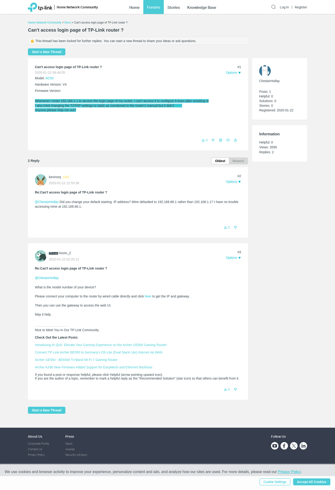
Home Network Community (44, 22)
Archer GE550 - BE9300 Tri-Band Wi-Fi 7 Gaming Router (76, 360)
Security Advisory (76, 455)
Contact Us (35, 449)
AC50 (49, 78)
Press (69, 436)
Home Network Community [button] (77, 7)
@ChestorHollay (47, 202)
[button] (235, 140)
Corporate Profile (38, 443)
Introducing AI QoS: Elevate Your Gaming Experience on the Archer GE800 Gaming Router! (101, 345)
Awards (70, 449)
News (68, 443)
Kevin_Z (65, 253)
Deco (67, 22)
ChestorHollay (269, 81)
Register (301, 7)
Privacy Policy (36, 455)
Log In (284, 7)
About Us (35, 436)
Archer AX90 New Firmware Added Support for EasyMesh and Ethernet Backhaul (93, 367)
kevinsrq (55, 177)
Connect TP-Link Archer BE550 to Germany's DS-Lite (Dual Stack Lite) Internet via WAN (98, 352)
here (148, 296)
